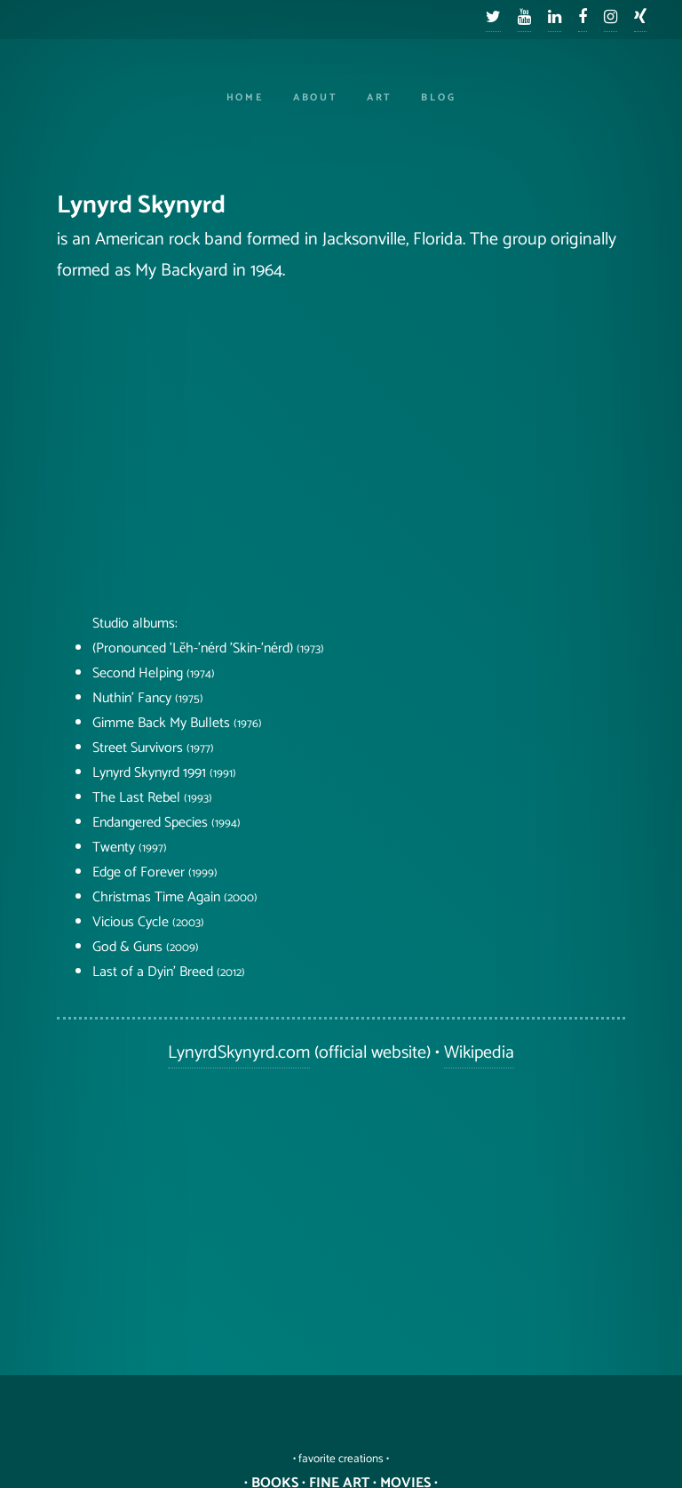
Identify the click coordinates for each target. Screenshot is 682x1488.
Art (380, 98)
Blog (438, 98)
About (315, 98)
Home (245, 98)
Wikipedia (479, 1053)
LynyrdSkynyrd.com (239, 1053)
